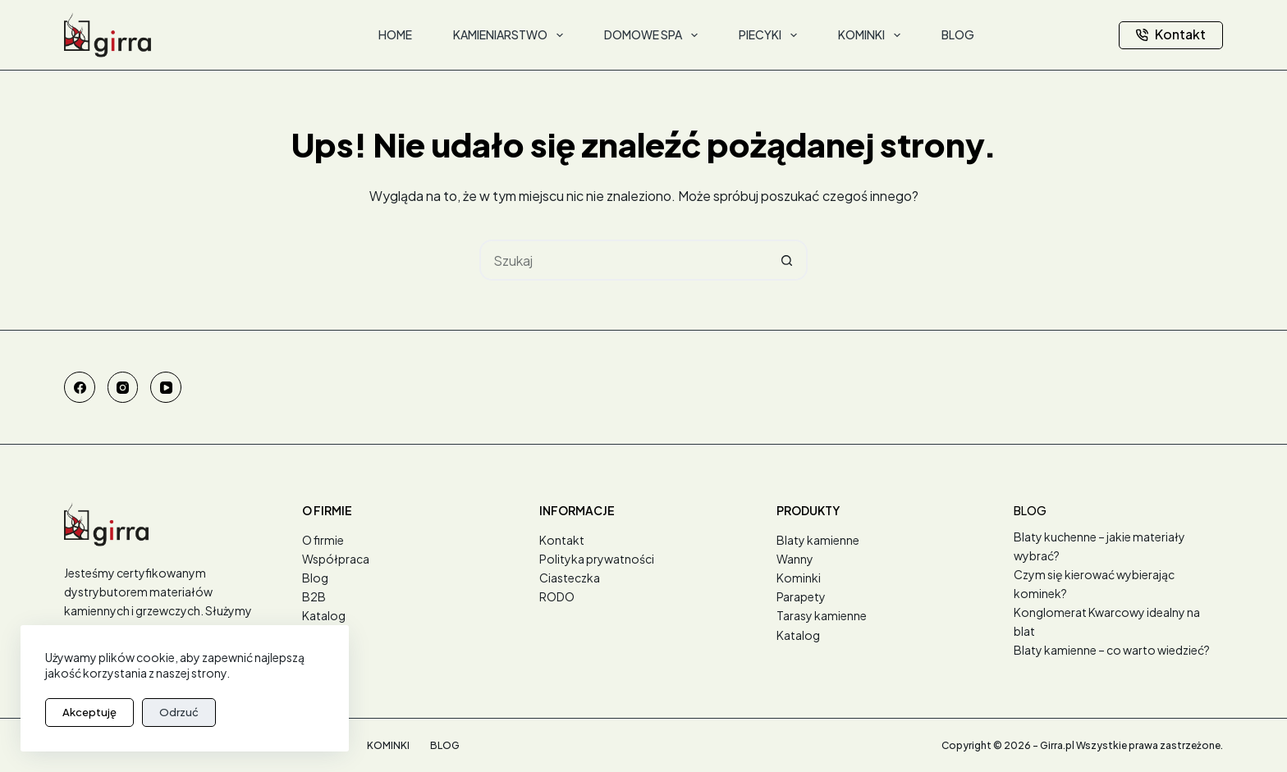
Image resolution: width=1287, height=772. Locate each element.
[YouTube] (165, 387)
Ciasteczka (569, 577)
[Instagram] (123, 387)
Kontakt (1171, 34)
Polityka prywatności (596, 558)
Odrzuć (179, 712)
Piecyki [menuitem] (771, 35)
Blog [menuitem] (957, 34)
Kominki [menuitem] (872, 35)
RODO (557, 596)
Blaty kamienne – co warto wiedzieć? (1112, 649)
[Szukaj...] (623, 260)
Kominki (798, 577)
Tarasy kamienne (821, 615)
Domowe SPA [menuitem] (654, 35)
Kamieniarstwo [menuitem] (511, 35)
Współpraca (335, 558)
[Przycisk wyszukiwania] (787, 260)
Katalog (324, 615)
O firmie (323, 539)
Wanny (794, 558)
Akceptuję (89, 712)
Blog (315, 577)
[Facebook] (79, 387)
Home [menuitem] (395, 34)
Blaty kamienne (817, 539)
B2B (314, 596)
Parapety (801, 596)
